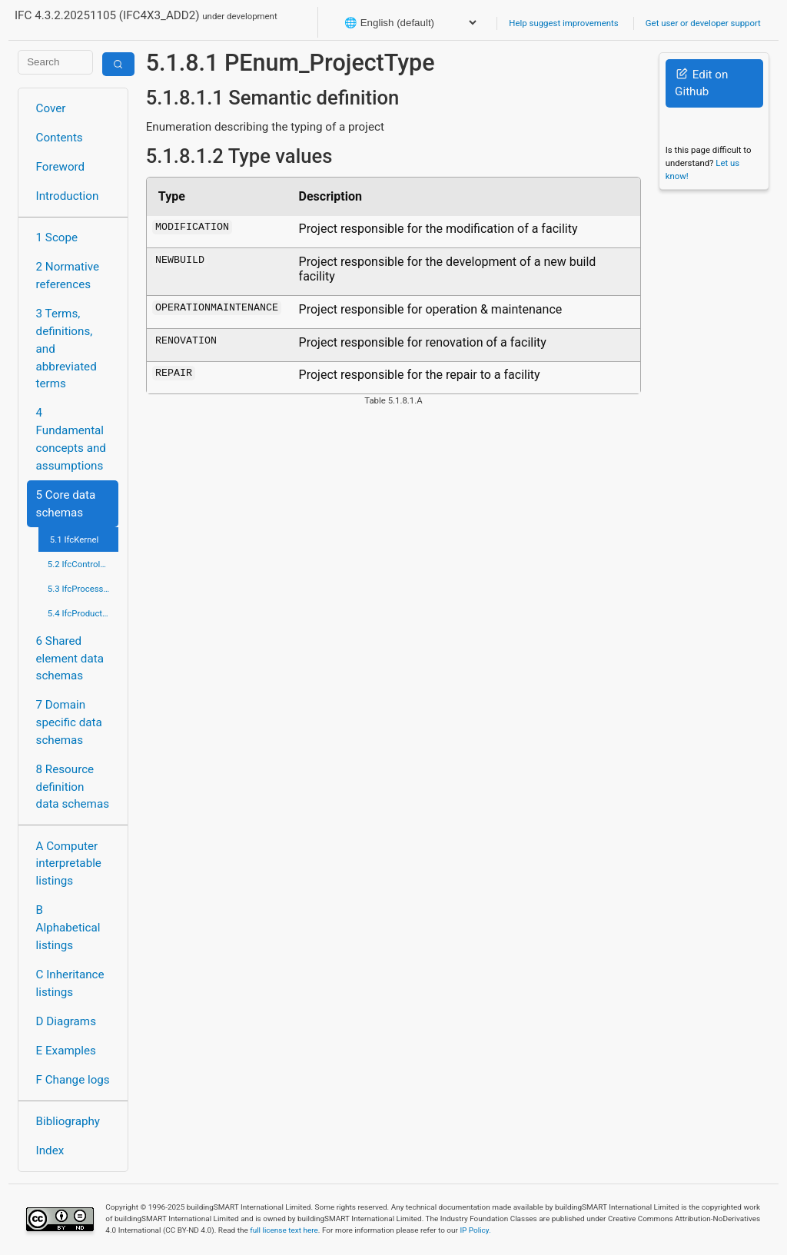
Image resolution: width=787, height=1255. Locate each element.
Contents (59, 137)
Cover (51, 108)
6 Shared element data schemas (70, 658)
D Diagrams (66, 1021)
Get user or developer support (703, 23)
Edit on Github (701, 83)
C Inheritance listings (70, 983)
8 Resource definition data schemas (72, 787)
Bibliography (68, 1121)
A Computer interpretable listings (68, 863)
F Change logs (73, 1080)
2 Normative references (68, 275)
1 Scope (57, 237)
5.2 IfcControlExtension (83, 564)
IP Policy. (475, 1230)
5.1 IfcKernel (74, 539)
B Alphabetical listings (68, 927)
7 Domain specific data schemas (69, 722)
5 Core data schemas (66, 504)
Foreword (60, 167)
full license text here (284, 1230)
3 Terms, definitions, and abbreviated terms (66, 348)
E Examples (66, 1050)
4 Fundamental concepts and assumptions (71, 439)
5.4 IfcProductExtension (83, 613)
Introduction (67, 196)
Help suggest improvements (563, 23)
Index (50, 1150)
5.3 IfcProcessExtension (83, 588)
